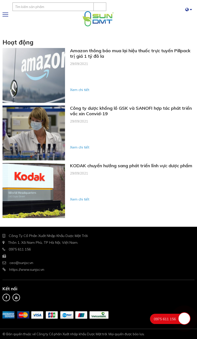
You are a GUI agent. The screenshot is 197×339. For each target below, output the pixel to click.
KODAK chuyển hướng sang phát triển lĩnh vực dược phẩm (131, 165)
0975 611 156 (20, 249)
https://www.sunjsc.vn (26, 269)
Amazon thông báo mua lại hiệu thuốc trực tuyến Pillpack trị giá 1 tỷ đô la (130, 53)
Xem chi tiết (79, 90)
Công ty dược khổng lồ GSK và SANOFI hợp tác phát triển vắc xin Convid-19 (131, 111)
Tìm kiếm (100, 6)
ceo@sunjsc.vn (21, 262)
